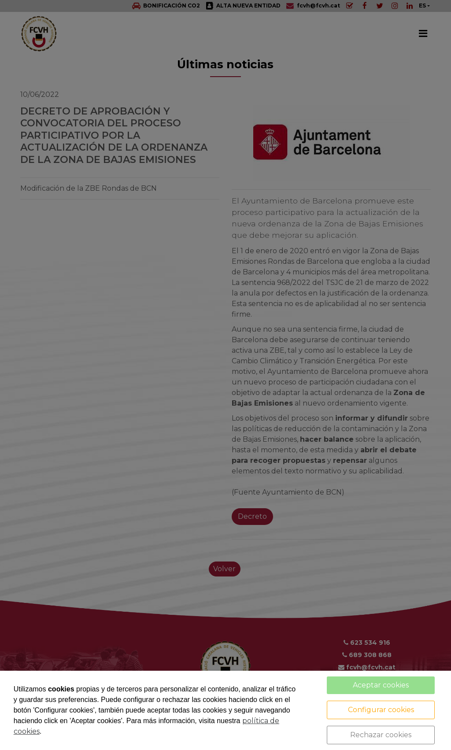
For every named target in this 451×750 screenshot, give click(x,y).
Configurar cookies (381, 710)
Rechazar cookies (380, 735)
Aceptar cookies (381, 685)
